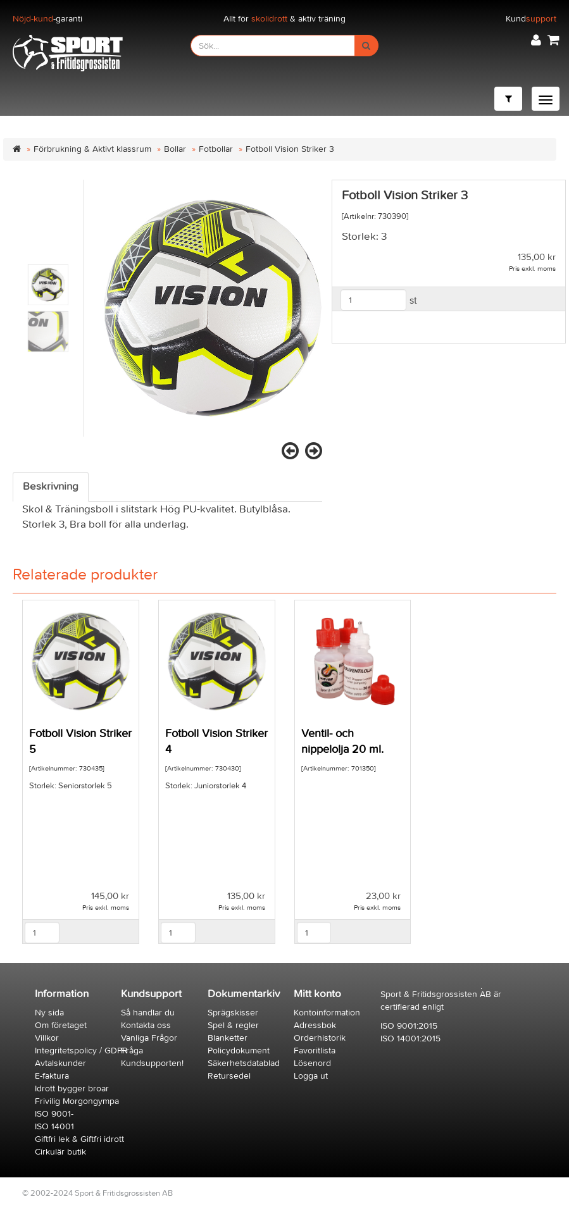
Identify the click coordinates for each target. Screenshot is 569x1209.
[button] (536, 40)
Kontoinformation (327, 1012)
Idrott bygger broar (72, 1088)
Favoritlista (314, 1050)
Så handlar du (148, 1012)
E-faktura (52, 1075)
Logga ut (311, 1075)
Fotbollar (216, 149)
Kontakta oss (146, 1025)
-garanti (47, 18)
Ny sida (49, 1012)
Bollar (175, 149)
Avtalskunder (60, 1063)
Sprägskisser (233, 1012)
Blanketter (227, 1037)
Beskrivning (50, 486)
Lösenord (312, 1063)
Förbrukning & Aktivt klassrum (92, 149)
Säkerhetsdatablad (244, 1063)
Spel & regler (233, 1025)
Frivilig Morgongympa (77, 1101)
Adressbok (315, 1025)
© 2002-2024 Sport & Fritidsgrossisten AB (97, 1193)
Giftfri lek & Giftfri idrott (79, 1139)
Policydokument (239, 1050)
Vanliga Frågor (149, 1037)
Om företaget (61, 1025)
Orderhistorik (320, 1037)
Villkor (47, 1037)
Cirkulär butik (60, 1151)
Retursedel (229, 1075)
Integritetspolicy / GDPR (81, 1050)
